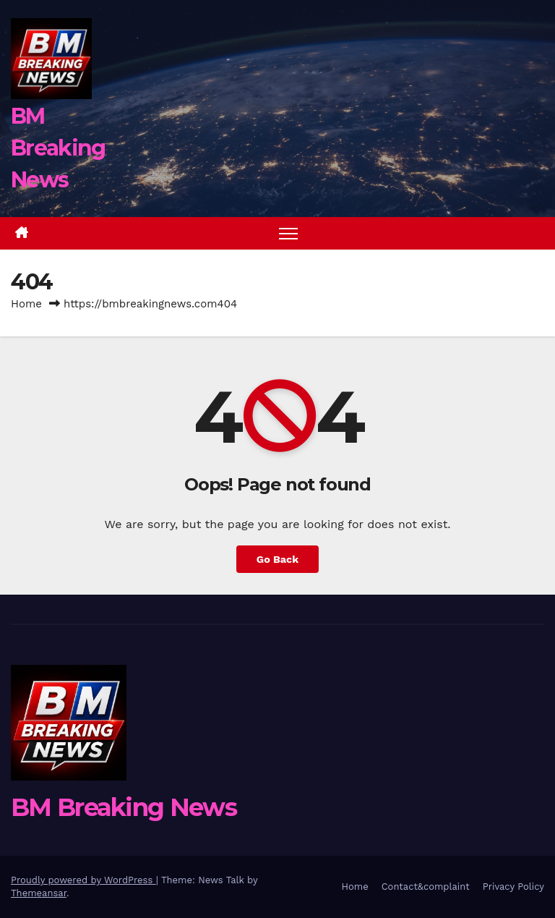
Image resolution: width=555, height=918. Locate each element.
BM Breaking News (58, 148)
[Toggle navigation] (288, 233)
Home (26, 303)
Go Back (277, 559)
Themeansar (38, 893)
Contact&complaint (426, 886)
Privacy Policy (513, 886)
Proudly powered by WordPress (83, 880)
